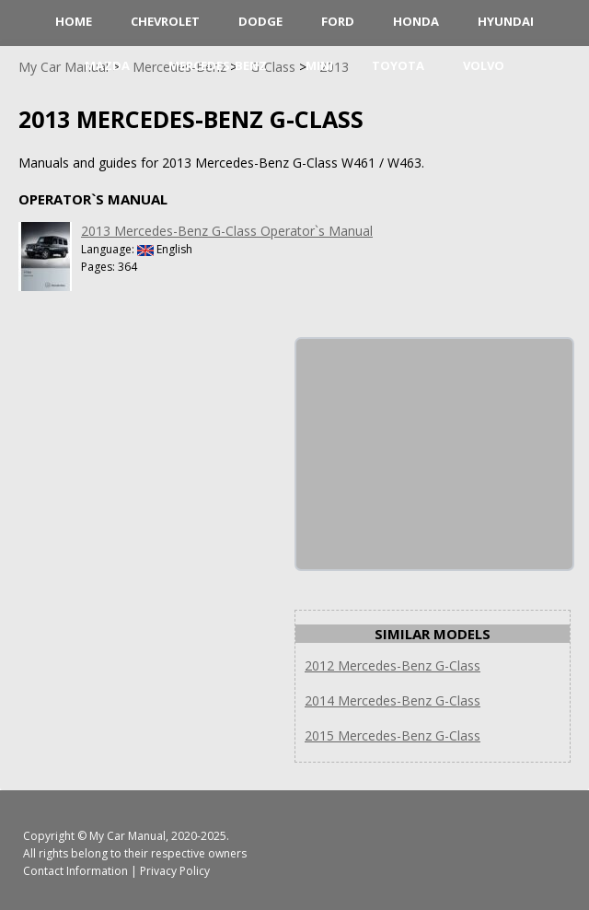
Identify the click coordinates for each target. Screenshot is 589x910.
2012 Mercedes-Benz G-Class (392, 665)
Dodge (260, 21)
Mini (319, 65)
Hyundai (506, 21)
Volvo (483, 65)
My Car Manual (127, 836)
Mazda (107, 65)
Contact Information (75, 871)
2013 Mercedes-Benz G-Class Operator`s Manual (227, 230)
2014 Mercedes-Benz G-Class (392, 700)
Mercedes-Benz (217, 65)
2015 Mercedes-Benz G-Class (392, 735)
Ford (337, 21)
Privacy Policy (175, 871)
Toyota (398, 65)
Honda (416, 21)
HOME (73, 21)
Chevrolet (165, 21)
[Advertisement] (434, 454)
